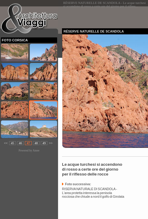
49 (44, 143)
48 (36, 143)
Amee (36, 150)
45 (12, 143)
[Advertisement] (105, 15)
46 (20, 143)
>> (51, 143)
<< (6, 143)
